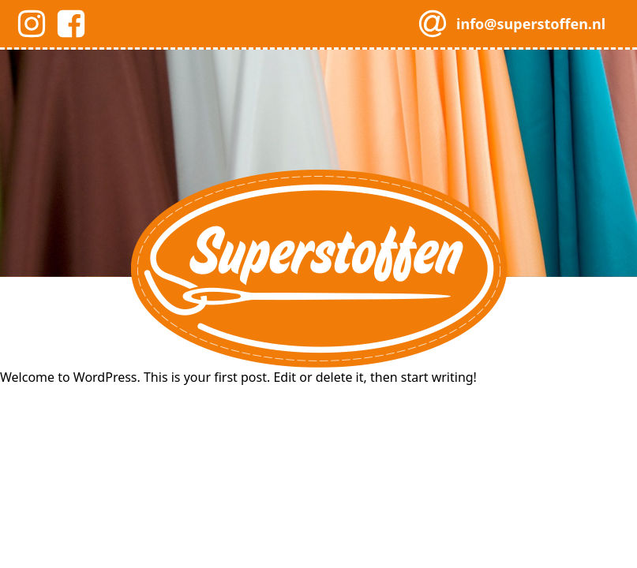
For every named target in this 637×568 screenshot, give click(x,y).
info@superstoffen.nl (530, 23)
